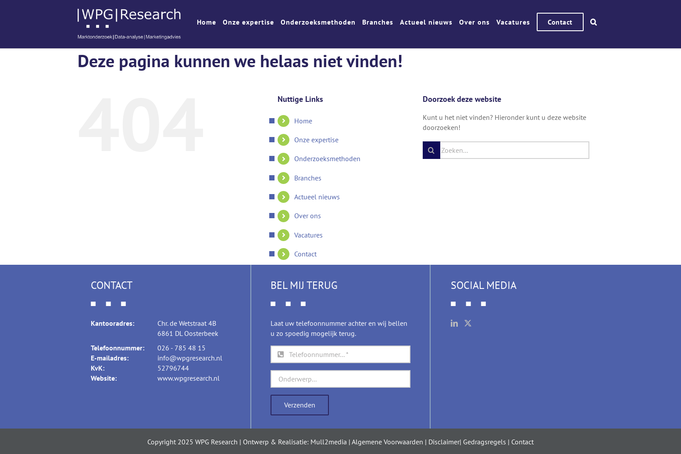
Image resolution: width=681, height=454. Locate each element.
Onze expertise (316, 139)
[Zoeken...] (506, 150)
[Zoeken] (431, 150)
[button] (593, 22)
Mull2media (328, 441)
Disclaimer (444, 441)
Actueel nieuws (317, 196)
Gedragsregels (484, 441)
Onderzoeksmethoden (327, 158)
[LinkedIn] (454, 323)
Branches (307, 177)
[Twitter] (467, 323)
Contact (305, 253)
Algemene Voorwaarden (387, 441)
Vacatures (308, 235)
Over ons (307, 215)
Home (303, 120)
